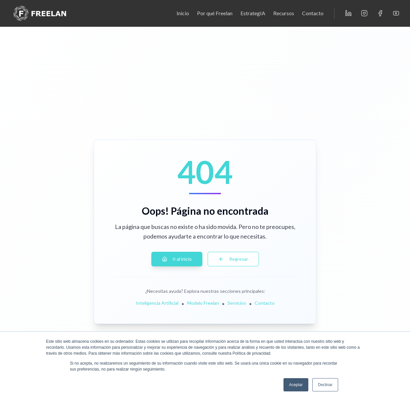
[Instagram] (364, 13)
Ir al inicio (177, 259)
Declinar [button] (325, 384)
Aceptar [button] (296, 384)
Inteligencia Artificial (157, 303)
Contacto (313, 13)
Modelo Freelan (203, 303)
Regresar (233, 259)
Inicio (183, 13)
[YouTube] (396, 13)
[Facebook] (380, 13)
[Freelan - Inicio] (40, 13)
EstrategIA (252, 13)
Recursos (283, 13)
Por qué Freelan (214, 13)
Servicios (237, 303)
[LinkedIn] (348, 13)
